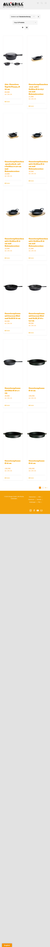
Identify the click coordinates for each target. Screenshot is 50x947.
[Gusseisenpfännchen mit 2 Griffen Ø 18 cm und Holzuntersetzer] (37, 213)
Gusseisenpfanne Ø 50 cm (13, 462)
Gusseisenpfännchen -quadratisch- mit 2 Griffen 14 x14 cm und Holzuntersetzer (14, 166)
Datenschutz (32, 497)
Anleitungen (32, 502)
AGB (39, 497)
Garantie (39, 499)
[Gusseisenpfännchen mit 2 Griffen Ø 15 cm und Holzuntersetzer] (13, 213)
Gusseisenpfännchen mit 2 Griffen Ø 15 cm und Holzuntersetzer (14, 242)
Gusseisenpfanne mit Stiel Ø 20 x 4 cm (13, 390)
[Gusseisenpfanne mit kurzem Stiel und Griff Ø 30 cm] (13, 287)
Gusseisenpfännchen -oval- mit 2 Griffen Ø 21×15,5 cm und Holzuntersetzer (38, 89)
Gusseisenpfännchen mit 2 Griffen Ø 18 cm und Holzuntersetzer (38, 242)
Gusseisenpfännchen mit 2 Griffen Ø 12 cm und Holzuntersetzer (38, 165)
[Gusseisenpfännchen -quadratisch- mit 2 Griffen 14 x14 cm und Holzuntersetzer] (13, 135)
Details (8, 101)
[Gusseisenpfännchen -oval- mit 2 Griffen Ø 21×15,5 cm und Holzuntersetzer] (37, 58)
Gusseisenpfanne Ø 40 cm (37, 389)
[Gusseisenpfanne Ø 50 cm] (13, 435)
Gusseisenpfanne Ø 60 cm (37, 462)
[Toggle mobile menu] (46, 3)
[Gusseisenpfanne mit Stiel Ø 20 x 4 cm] (13, 362)
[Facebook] (34, 511)
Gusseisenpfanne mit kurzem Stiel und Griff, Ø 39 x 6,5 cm (37, 317)
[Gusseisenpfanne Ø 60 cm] (37, 435)
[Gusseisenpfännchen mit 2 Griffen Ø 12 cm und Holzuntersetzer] (37, 135)
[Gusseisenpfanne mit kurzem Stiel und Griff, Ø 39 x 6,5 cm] (37, 287)
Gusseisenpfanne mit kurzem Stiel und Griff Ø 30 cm (13, 316)
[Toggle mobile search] (42, 3)
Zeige (19, 22)
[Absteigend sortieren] (38, 17)
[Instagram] (31, 511)
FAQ (39, 502)
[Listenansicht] (27, 28)
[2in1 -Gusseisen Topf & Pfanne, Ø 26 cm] (13, 58)
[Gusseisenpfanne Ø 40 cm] (37, 362)
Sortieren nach (21, 16)
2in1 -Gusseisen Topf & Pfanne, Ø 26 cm (12, 87)
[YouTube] (38, 511)
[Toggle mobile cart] (38, 3)
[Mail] (41, 511)
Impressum (31, 499)
